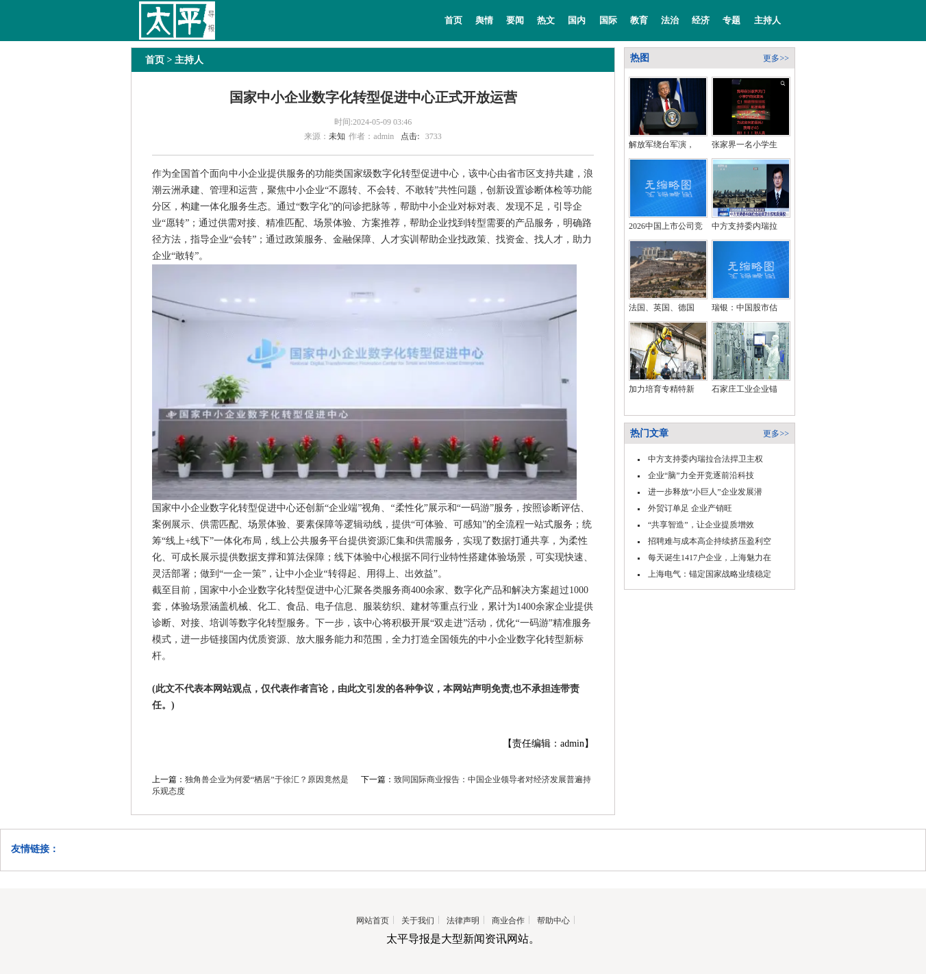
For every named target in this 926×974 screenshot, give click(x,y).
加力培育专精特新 (661, 389)
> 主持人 (183, 60)
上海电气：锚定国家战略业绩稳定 (709, 574)
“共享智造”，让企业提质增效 (701, 524)
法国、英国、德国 (661, 307)
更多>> (776, 58)
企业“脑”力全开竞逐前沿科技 (701, 475)
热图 (639, 58)
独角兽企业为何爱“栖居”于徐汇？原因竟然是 (267, 779)
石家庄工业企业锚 (744, 389)
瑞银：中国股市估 (744, 307)
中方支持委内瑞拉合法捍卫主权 (705, 459)
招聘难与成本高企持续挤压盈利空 (709, 541)
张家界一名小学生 (744, 144)
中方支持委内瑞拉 (744, 226)
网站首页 (372, 920)
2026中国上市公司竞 (666, 226)
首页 (453, 20)
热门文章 (649, 433)
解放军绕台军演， (661, 144)
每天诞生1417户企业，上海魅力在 (709, 557)
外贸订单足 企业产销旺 (690, 508)
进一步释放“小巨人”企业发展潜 (705, 492)
